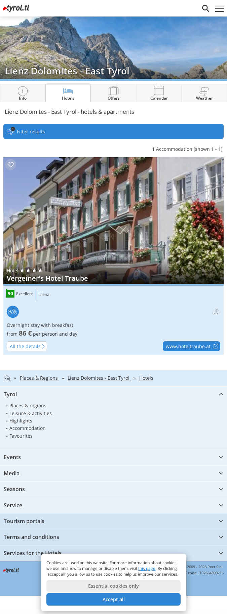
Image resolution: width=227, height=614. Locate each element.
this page (146, 568)
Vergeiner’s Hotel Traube (113, 256)
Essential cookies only (113, 586)
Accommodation (27, 428)
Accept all (114, 599)
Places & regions (27, 405)
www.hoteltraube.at (193, 346)
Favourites (21, 436)
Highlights (20, 420)
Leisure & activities (30, 413)
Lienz (44, 294)
